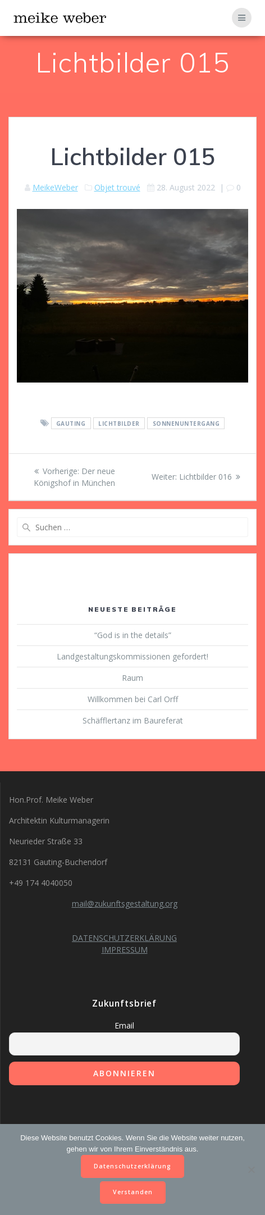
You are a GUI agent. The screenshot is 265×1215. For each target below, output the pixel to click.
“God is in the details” (132, 635)
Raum (132, 677)
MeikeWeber (55, 187)
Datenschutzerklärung (132, 1166)
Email (124, 1025)
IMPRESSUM (125, 949)
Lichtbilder (119, 423)
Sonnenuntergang (186, 423)
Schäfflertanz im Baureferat (133, 720)
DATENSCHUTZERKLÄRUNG (124, 937)
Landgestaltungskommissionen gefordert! (132, 656)
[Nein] (251, 1169)
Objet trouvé (117, 187)
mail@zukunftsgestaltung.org (124, 903)
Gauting (71, 423)
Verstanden (133, 1192)
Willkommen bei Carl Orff (133, 699)
